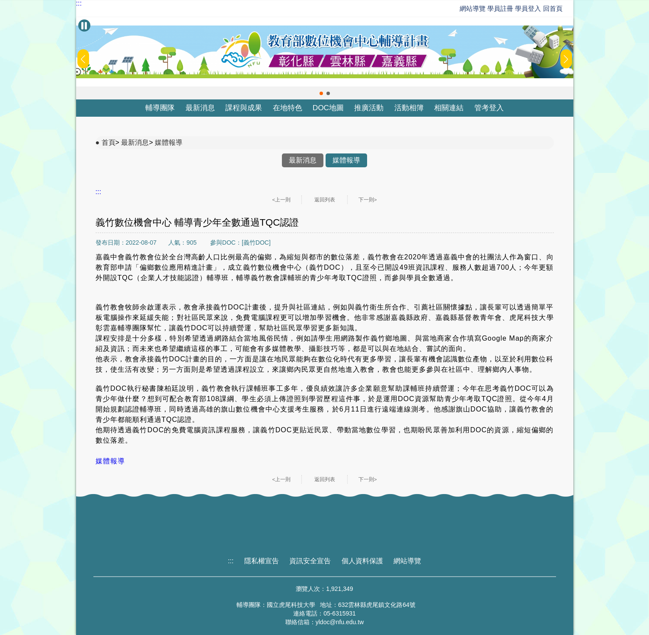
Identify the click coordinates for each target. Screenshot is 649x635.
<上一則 (281, 199)
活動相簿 (409, 108)
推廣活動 (369, 108)
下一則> (367, 199)
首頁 (108, 142)
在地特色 (287, 108)
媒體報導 (168, 142)
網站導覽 (473, 8)
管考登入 (489, 108)
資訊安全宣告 (310, 561)
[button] (321, 93)
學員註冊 (500, 8)
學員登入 (528, 8)
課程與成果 (243, 108)
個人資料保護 (362, 561)
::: (79, 3)
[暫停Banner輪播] (84, 25)
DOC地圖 (328, 108)
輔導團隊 (160, 108)
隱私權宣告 (261, 561)
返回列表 (324, 199)
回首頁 (553, 8)
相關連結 (449, 108)
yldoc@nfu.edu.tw (340, 622)
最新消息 (200, 108)
